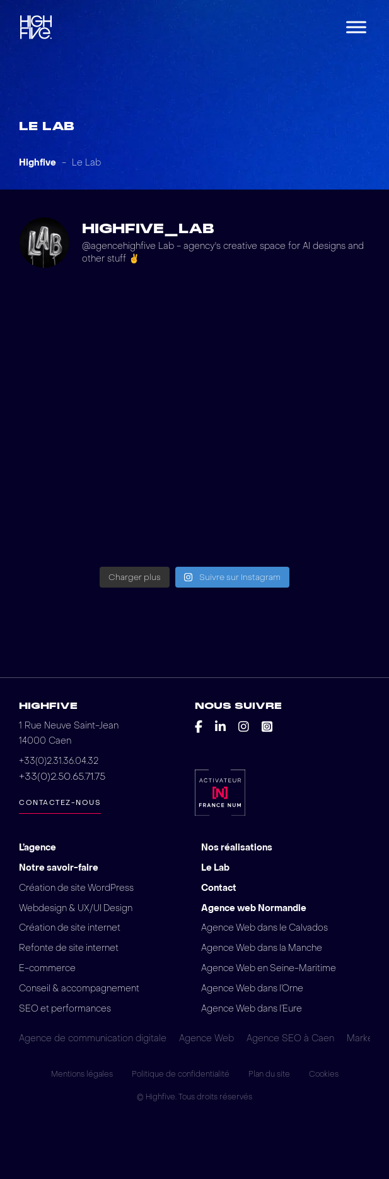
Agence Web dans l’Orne (253, 989)
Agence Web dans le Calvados (265, 928)
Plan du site (269, 1075)
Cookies (324, 1075)
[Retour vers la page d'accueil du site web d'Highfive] (36, 27)
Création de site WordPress (77, 888)
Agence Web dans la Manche (263, 949)
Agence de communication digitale (92, 1040)
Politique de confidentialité (180, 1075)
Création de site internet (70, 928)
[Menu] (356, 27)
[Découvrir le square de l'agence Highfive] (267, 727)
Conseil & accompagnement (80, 989)
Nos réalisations (236, 848)
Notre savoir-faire (58, 868)
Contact (219, 888)
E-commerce (47, 969)
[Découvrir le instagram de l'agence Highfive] (243, 727)
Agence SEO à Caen (290, 1040)
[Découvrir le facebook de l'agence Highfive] (198, 727)
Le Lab (215, 868)
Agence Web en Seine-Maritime (269, 969)
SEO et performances (65, 1009)
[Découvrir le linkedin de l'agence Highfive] (220, 727)
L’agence (38, 848)
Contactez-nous (60, 802)
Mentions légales (82, 1075)
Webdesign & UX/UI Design (76, 908)
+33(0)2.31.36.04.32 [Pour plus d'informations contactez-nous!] (58, 761)
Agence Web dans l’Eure (252, 1009)
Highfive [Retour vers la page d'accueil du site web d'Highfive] (48, 705)
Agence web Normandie (254, 908)
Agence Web (206, 1040)
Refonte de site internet (69, 949)
